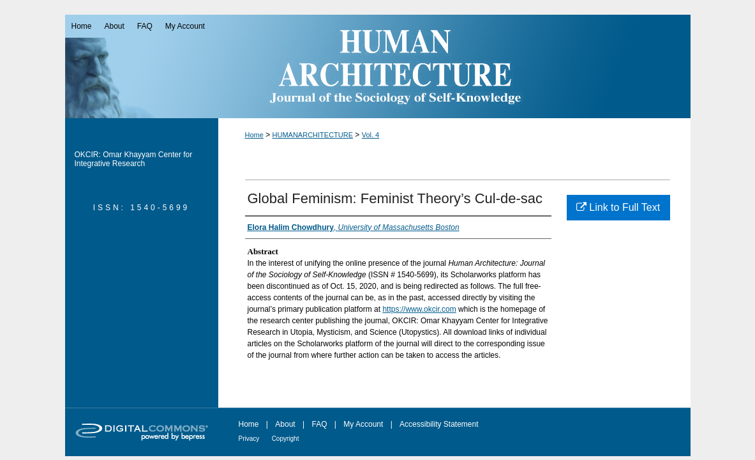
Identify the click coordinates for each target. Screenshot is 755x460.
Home (254, 135)
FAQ (319, 424)
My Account (363, 424)
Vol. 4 (371, 135)
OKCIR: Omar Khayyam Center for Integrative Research (134, 159)
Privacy (249, 438)
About (285, 424)
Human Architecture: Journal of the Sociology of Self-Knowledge (378, 66)
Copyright (285, 438)
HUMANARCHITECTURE (313, 135)
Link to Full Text (618, 207)
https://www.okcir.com (419, 309)
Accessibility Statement (439, 424)
